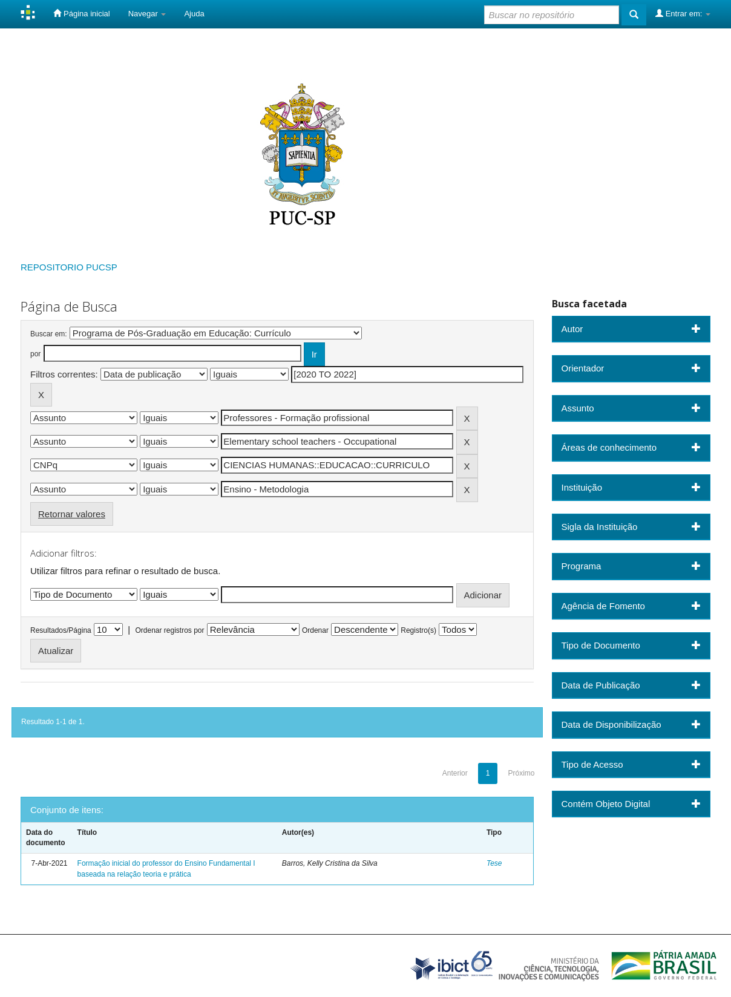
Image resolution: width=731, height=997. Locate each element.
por (35, 354)
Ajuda (194, 13)
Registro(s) (418, 630)
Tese (494, 863)
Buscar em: (48, 334)
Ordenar (315, 630)
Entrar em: (682, 13)
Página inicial (81, 13)
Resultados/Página (60, 630)
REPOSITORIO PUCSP (69, 267)
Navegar (147, 13)
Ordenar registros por (169, 630)
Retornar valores (71, 514)
